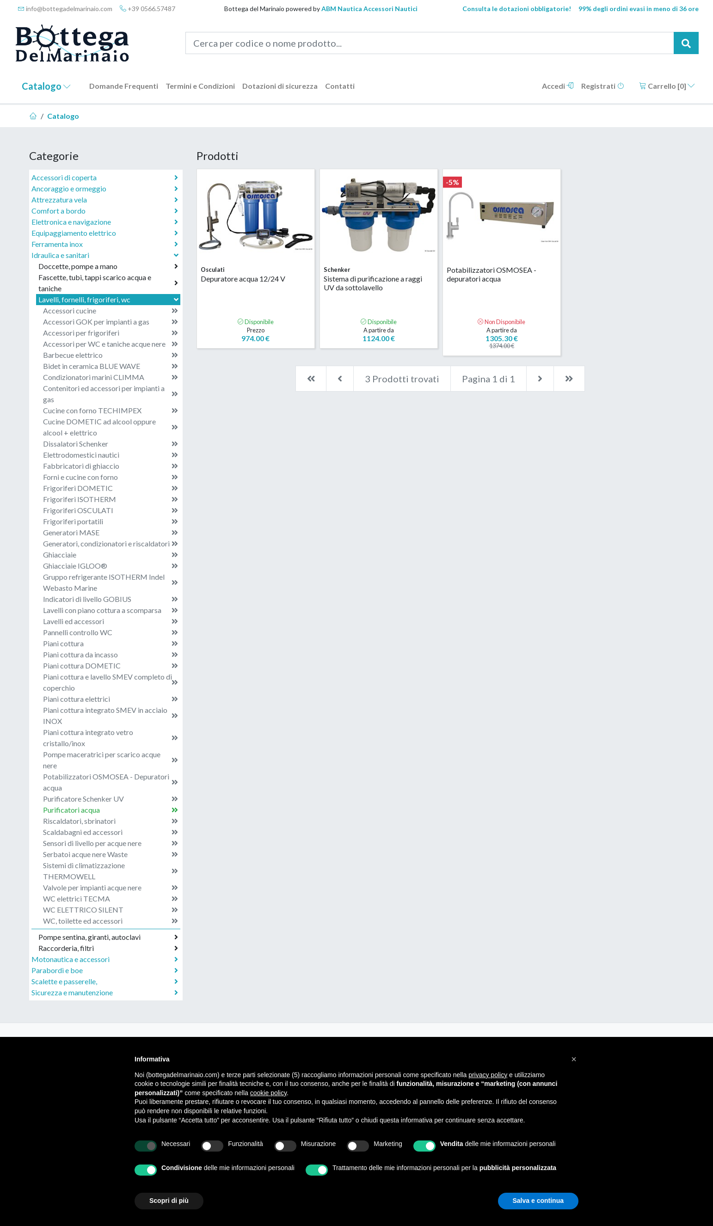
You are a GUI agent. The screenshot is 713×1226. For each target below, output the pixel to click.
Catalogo (46, 86)
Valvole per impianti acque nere (110, 887)
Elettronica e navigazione (104, 221)
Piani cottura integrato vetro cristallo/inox (110, 738)
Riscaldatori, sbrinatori (110, 821)
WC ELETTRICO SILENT (110, 909)
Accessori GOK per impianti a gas (110, 321)
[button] (573, 1059)
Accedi (558, 85)
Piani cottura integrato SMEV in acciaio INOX (110, 715)
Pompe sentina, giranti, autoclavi (108, 937)
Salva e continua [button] (538, 1200)
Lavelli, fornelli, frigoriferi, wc (109, 299)
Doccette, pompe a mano (108, 266)
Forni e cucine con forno (110, 477)
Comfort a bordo (104, 210)
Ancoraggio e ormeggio (104, 188)
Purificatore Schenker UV (110, 798)
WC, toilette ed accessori (110, 920)
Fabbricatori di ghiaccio (110, 466)
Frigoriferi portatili (110, 521)
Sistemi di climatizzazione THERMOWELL (110, 871)
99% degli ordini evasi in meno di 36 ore (638, 8)
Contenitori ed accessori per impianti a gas (110, 394)
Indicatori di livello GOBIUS (110, 599)
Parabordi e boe (104, 970)
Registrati (602, 85)
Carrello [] (667, 85)
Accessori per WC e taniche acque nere (110, 343)
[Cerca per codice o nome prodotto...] (429, 43)
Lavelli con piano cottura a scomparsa (110, 610)
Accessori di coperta (104, 177)
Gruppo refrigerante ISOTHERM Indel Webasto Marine (110, 582)
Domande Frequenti (123, 85)
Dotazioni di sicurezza (280, 85)
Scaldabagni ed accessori (110, 832)
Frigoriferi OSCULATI (110, 510)
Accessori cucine (110, 310)
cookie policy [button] (268, 1093)
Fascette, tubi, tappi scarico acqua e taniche (108, 283)
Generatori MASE (110, 532)
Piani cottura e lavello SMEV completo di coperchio (110, 682)
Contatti (340, 85)
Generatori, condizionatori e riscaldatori (110, 543)
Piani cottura (110, 643)
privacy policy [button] (487, 1075)
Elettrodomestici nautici (110, 454)
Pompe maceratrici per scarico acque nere (110, 760)
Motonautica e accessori (104, 959)
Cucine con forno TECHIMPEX (110, 410)
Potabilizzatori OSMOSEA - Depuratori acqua (110, 782)
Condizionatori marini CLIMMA (110, 377)
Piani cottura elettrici (110, 699)
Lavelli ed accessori (110, 621)
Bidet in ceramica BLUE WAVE (110, 366)
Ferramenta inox (104, 244)
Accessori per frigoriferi (110, 332)
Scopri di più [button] (169, 1200)
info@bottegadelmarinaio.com (65, 8)
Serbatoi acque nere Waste (110, 854)
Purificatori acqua (110, 809)
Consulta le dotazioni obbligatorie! (516, 8)
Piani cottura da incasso (110, 654)
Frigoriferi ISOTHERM (110, 499)
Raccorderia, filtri (108, 948)
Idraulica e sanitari (105, 255)
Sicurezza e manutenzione (104, 992)
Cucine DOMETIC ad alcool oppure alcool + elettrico (110, 427)
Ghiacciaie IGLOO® (110, 565)
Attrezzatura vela (104, 199)
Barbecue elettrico (110, 355)
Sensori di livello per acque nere (110, 843)
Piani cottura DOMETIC (110, 665)
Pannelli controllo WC (110, 632)
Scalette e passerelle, (104, 981)
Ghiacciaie (110, 554)
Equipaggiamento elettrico (104, 233)
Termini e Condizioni (200, 85)
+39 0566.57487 (147, 8)
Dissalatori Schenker (110, 443)
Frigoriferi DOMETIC (110, 488)
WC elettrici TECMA (110, 898)
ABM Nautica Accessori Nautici (369, 8)
